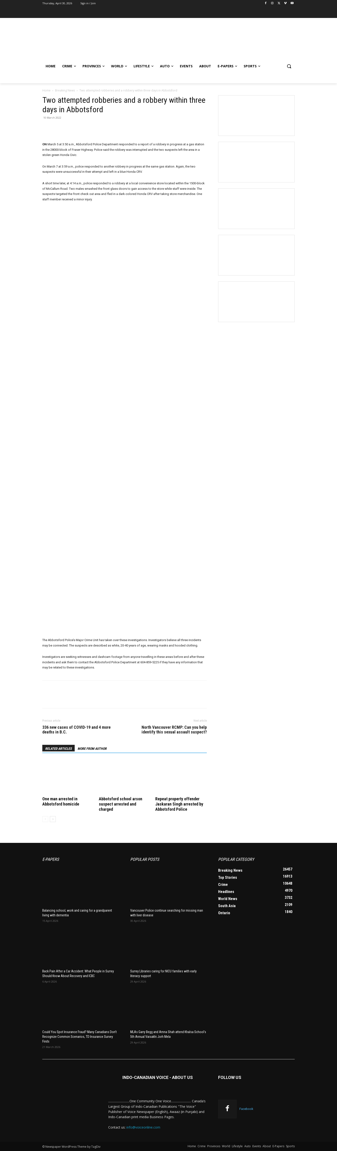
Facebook (246, 1109)
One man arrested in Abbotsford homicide (60, 801)
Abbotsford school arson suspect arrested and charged (120, 804)
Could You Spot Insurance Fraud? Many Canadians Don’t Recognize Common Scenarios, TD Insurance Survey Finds (79, 1036)
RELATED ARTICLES (58, 748)
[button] (289, 66)
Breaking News (65, 90)
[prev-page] (45, 819)
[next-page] (53, 819)
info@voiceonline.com (143, 1127)
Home (46, 90)
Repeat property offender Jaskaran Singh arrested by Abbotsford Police (179, 804)
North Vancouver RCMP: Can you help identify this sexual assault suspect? (174, 729)
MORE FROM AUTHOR (92, 748)
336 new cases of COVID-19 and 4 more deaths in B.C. (76, 729)
